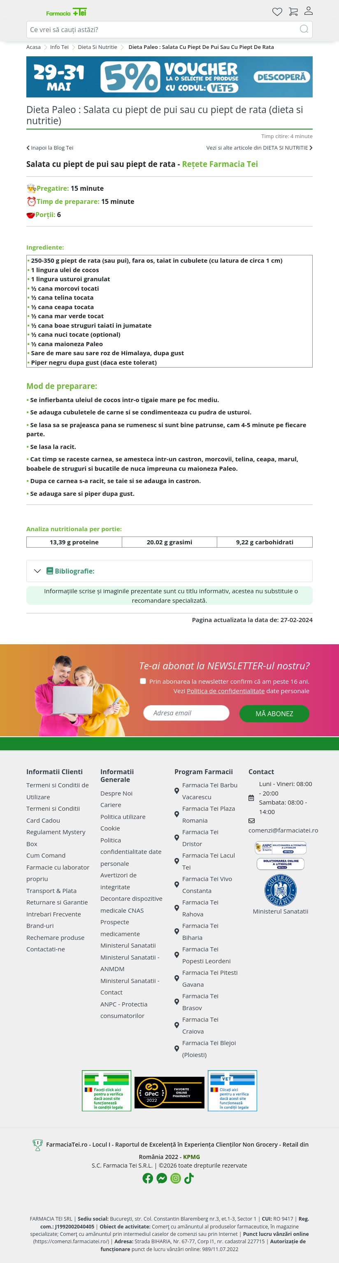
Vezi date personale (241, 691)
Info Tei (59, 47)
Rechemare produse (55, 937)
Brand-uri (39, 925)
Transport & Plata (51, 890)
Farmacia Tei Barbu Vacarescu (206, 791)
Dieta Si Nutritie (97, 47)
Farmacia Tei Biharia (196, 931)
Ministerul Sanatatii (128, 945)
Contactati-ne (45, 949)
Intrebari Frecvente (53, 914)
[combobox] (169, 29)
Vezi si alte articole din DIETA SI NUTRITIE (260, 147)
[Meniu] (32, 11)
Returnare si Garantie (57, 902)
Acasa (33, 47)
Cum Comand (46, 855)
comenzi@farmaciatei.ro (283, 830)
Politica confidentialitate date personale (131, 851)
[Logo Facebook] (147, 1178)
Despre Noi (116, 793)
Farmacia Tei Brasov (196, 1002)
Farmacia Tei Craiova (196, 1025)
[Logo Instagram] (175, 1178)
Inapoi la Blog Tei (49, 147)
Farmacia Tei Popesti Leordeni (202, 955)
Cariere (110, 804)
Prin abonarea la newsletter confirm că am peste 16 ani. (229, 681)
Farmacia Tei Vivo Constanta (203, 884)
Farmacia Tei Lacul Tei (204, 861)
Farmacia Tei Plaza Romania (204, 814)
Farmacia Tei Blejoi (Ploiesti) (205, 1049)
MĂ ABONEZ (274, 713)
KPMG (191, 1157)
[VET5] (169, 76)
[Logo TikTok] (189, 1178)
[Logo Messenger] (161, 1178)
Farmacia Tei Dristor (196, 838)
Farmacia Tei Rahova (196, 908)
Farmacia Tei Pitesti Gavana (206, 978)
